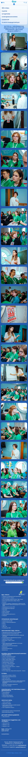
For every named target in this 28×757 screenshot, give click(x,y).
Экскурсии (4, 615)
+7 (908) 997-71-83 (5, 726)
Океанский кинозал (6, 669)
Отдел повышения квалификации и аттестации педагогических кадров (12, 644)
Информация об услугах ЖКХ (8, 607)
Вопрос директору (7, 701)
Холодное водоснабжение (7, 696)
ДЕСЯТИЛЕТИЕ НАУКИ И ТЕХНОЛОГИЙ (11, 710)
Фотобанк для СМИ (6, 627)
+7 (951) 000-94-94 (5, 716)
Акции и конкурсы (6, 611)
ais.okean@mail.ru (5, 733)
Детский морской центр (7, 648)
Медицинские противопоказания (9, 676)
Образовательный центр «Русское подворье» (12, 632)
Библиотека (4, 647)
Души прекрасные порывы (8, 665)
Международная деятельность (8, 614)
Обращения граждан (6, 703)
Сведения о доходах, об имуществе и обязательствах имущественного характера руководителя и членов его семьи (14, 604)
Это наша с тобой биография (8, 663)
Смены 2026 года (6, 678)
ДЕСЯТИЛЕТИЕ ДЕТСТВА (8, 712)
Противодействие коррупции (8, 608)
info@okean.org (2, 2)
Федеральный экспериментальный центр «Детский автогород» (13, 636)
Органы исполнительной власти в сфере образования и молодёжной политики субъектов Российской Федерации (13, 681)
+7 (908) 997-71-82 (5, 724)
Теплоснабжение (6, 692)
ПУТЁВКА (6, 8)
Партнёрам (4, 609)
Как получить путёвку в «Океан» (9, 675)
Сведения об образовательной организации (11, 596)
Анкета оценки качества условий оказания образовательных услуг (11, 705)
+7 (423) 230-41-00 (3, 2)
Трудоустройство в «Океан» (8, 597)
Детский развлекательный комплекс (10, 645)
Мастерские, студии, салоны (8, 640)
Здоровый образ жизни (7, 639)
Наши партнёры (5, 612)
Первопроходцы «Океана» (8, 662)
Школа (3, 641)
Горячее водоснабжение (7, 695)
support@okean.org (21, 747)
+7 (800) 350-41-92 (5, 723)
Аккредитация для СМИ (7, 620)
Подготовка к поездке (6, 685)
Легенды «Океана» (6, 667)
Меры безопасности (6, 679)
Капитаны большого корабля (8, 658)
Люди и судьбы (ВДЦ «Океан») (8, 659)
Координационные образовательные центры (11, 637)
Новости (4, 625)
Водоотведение (5, 693)
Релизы (4, 623)
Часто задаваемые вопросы (8, 707)
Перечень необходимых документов (10, 684)
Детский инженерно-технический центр (10, 633)
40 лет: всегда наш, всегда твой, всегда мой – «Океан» (14, 670)
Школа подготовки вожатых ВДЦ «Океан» (11, 600)
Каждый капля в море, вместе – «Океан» (11, 666)
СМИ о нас (4, 626)
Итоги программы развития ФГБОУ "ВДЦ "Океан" (12, 599)
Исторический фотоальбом (8, 660)
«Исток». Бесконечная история (8, 656)
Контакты (4, 602)
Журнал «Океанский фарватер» (9, 622)
